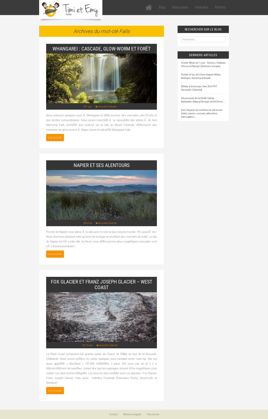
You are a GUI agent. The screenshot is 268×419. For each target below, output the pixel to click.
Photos (220, 7)
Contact (113, 414)
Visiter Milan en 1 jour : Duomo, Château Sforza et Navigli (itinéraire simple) (203, 64)
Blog (162, 7)
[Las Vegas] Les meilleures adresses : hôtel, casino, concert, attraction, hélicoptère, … (202, 113)
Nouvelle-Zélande (107, 106)
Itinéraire (201, 7)
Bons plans (180, 7)
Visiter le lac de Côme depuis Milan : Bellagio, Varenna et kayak (201, 76)
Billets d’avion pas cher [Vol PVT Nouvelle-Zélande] (199, 88)
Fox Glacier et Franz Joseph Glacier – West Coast (101, 284)
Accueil (148, 7)
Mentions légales (132, 414)
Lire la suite (55, 137)
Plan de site (153, 414)
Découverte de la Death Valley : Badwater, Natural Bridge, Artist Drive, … (203, 100)
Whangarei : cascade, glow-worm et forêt (101, 49)
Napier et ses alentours (102, 165)
